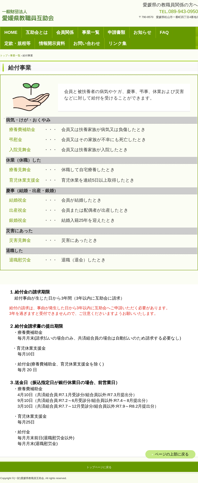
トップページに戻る (99, 467)
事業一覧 (90, 32)
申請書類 (116, 32)
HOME (10, 32)
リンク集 (118, 43)
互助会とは (37, 32)
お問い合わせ (86, 43)
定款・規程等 (17, 43)
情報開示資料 (52, 43)
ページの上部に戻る (172, 454)
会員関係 (65, 32)
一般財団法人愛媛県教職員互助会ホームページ (28, 15)
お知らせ (142, 32)
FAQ (164, 32)
